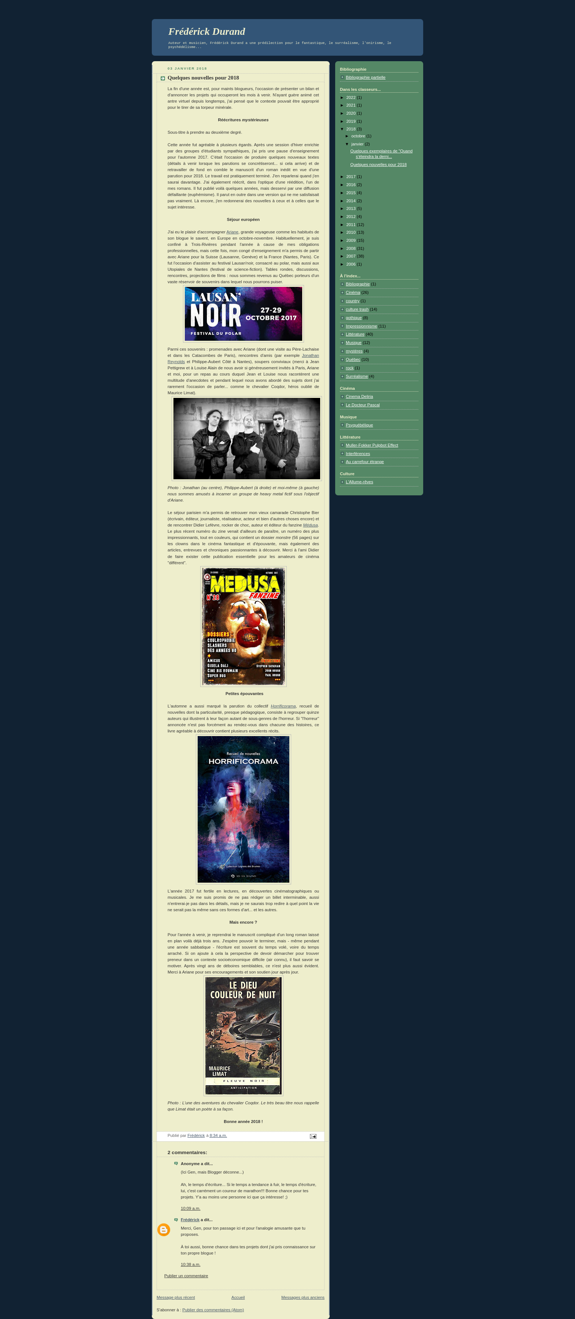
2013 (352, 208)
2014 (352, 201)
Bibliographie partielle (365, 77)
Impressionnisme (361, 326)
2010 (352, 232)
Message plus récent (176, 1297)
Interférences (358, 453)
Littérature (355, 334)
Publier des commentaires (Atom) (213, 1310)
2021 (352, 105)
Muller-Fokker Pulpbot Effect (372, 445)
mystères (354, 351)
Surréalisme (357, 376)
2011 (352, 224)
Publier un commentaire (186, 1276)
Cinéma (353, 292)
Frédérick (190, 1220)
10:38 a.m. (191, 1264)
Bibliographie (358, 284)
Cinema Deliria (359, 396)
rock (350, 368)
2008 (352, 248)
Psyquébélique (359, 425)
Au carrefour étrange (365, 461)
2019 (352, 121)
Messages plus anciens (303, 1297)
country (352, 301)
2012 (352, 216)
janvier (358, 144)
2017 (352, 176)
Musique (354, 342)
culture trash (357, 309)
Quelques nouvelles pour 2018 (378, 164)
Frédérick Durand (206, 31)
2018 (352, 129)
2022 (352, 97)
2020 (352, 113)
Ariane (232, 232)
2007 (352, 256)
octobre (358, 136)
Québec (353, 359)
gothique (354, 317)
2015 (352, 193)
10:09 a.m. (191, 1208)
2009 (352, 240)
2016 (352, 184)
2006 (352, 264)
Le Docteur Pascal (363, 405)
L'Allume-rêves (359, 482)
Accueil (238, 1297)
